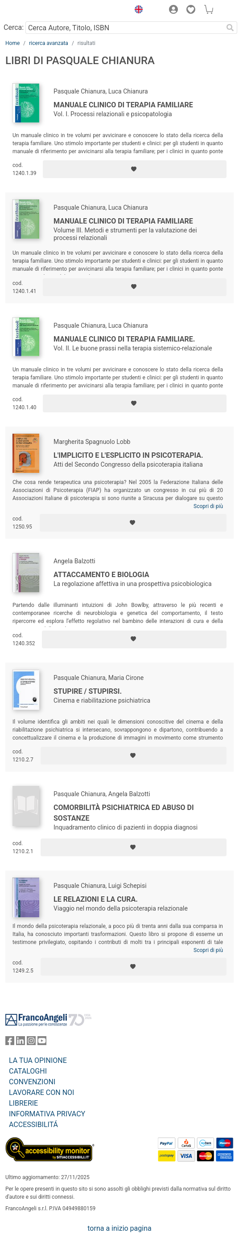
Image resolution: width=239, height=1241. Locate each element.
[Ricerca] (230, 27)
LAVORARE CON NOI (41, 1092)
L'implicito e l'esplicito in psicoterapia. (128, 455)
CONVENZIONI (32, 1082)
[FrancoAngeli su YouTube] (41, 1042)
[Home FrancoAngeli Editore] (35, 10)
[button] (136, 10)
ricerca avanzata (48, 43)
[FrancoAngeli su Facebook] (9, 1042)
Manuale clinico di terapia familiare (123, 105)
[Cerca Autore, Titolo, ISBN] (124, 27)
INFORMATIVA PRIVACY (47, 1114)
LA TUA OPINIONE (38, 1060)
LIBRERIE (23, 1103)
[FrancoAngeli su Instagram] (31, 1042)
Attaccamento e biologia (101, 574)
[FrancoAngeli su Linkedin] (20, 1042)
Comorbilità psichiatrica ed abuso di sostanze (124, 812)
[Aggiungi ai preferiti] (135, 169)
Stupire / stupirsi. (88, 691)
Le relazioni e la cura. (96, 899)
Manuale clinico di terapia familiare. (124, 339)
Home (12, 43)
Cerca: (14, 27)
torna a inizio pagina (119, 1228)
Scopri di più (208, 506)
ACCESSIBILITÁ (33, 1124)
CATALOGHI (28, 1071)
